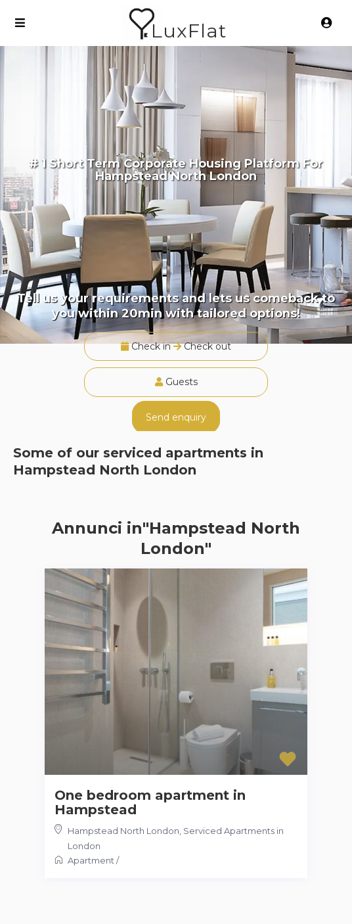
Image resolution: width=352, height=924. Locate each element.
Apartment (91, 860)
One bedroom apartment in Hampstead (150, 802)
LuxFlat (189, 30)
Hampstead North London (123, 830)
